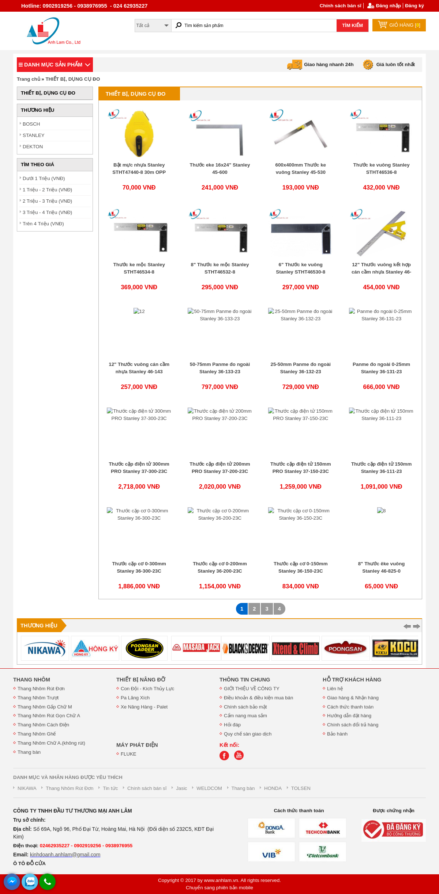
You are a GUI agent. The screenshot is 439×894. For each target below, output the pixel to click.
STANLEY (34, 135)
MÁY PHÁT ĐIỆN (137, 745)
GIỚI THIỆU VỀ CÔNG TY (251, 688)
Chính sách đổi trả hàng (352, 724)
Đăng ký (414, 5)
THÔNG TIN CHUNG (245, 680)
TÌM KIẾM (352, 25)
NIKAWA (27, 788)
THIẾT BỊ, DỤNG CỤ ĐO (72, 79)
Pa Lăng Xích (135, 697)
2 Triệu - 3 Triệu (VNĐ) (47, 201)
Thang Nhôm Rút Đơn (41, 688)
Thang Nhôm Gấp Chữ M (45, 707)
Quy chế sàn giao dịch (247, 734)
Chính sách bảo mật (245, 707)
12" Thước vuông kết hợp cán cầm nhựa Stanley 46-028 (381, 272)
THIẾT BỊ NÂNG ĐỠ (140, 680)
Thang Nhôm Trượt (38, 697)
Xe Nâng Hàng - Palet (144, 707)
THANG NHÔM (31, 680)
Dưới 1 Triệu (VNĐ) (44, 178)
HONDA (273, 788)
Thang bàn (29, 752)
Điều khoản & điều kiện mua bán (258, 697)
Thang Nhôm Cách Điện (43, 724)
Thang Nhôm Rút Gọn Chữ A (49, 715)
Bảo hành (337, 734)
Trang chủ (28, 79)
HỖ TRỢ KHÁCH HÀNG (352, 680)
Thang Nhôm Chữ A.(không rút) (51, 743)
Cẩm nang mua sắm (245, 715)
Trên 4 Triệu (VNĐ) (43, 223)
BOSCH (31, 124)
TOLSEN (301, 788)
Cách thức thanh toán (350, 707)
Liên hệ (335, 688)
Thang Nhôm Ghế (37, 734)
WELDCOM (209, 788)
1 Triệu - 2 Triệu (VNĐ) (47, 189)
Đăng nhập (388, 5)
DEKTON (33, 146)
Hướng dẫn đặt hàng (349, 715)
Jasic (181, 788)
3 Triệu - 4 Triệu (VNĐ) (47, 212)
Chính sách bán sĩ (340, 5)
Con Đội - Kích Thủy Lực (147, 688)
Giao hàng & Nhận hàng (353, 697)
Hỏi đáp (232, 724)
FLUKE (128, 754)
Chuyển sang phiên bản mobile (219, 887)
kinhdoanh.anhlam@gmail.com (65, 854)
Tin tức (110, 788)
